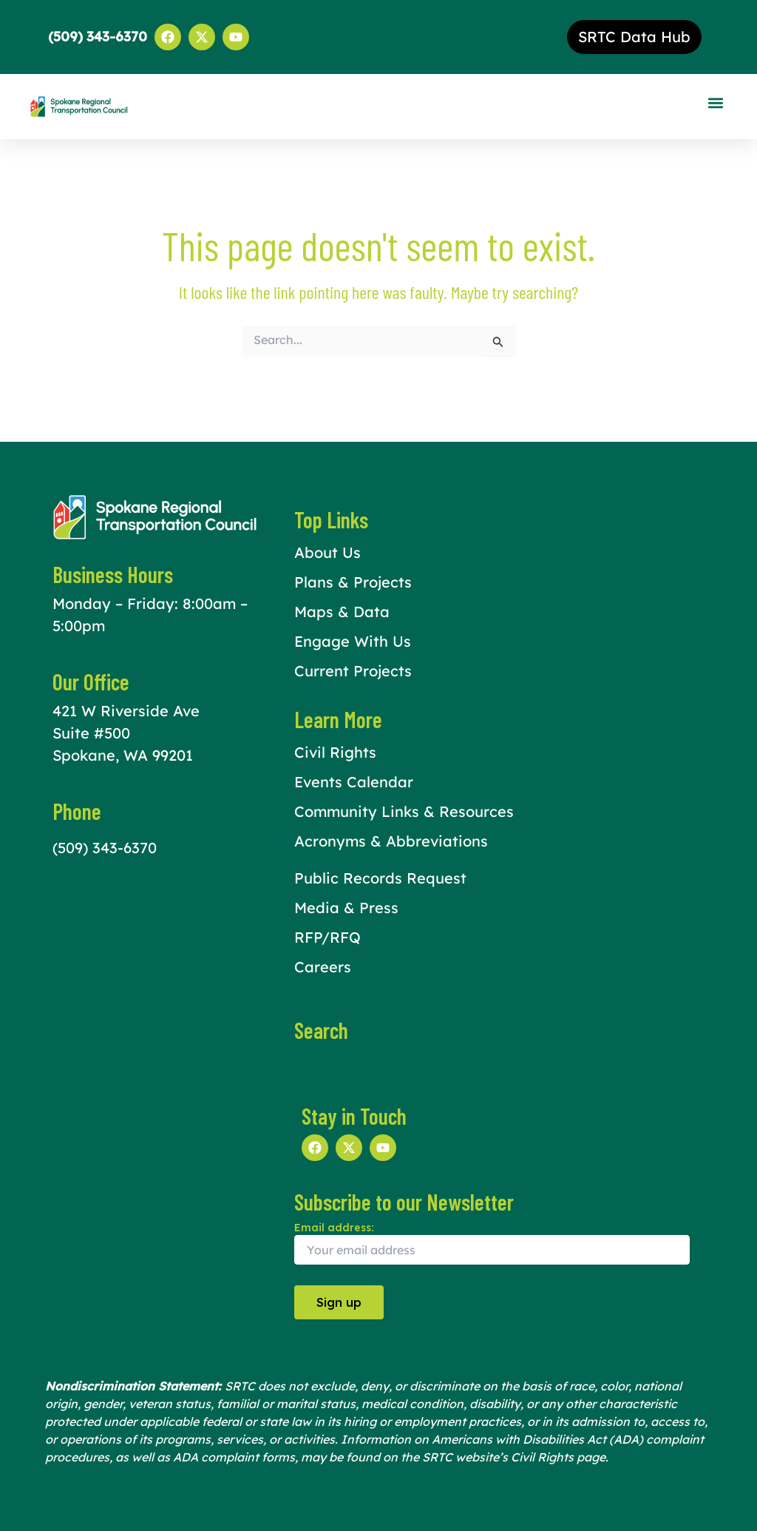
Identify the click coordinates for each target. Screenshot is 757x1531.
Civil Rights (335, 752)
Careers (322, 967)
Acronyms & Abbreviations (391, 841)
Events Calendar (353, 782)
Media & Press (346, 907)
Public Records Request (380, 878)
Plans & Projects (353, 582)
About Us (327, 552)
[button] (715, 103)
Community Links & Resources (404, 811)
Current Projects (353, 671)
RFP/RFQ (327, 937)
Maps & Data (342, 611)
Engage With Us (352, 641)
